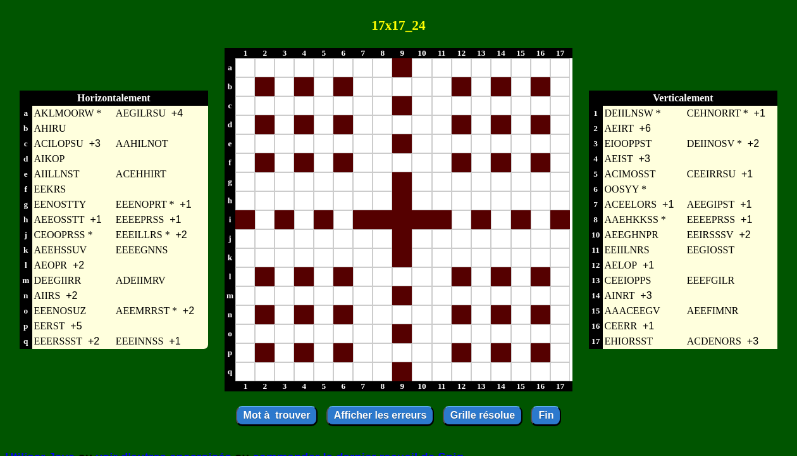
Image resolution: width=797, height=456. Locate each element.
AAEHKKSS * (635, 219)
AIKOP (49, 158)
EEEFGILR (711, 280)
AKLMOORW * (68, 113)
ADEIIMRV (141, 280)
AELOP (621, 265)
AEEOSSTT (59, 219)
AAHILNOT (142, 143)
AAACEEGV (632, 310)
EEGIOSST (711, 249)
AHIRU (50, 128)
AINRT (620, 295)
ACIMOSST (630, 173)
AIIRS (47, 295)
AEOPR (50, 265)
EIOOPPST (628, 143)
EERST (49, 325)
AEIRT (619, 128)
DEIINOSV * (714, 143)
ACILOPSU (58, 143)
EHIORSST (629, 341)
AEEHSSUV (60, 249)
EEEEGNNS (142, 249)
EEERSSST (58, 341)
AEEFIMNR (713, 310)
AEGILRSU (141, 113)
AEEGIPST (711, 204)
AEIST (619, 158)
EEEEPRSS (140, 219)
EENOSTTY (60, 204)
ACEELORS (631, 204)
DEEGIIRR (58, 280)
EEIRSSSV (710, 234)
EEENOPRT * (145, 204)
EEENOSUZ (60, 310)
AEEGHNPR (631, 234)
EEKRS (50, 189)
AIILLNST (57, 173)
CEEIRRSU (711, 173)
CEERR (621, 325)
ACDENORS (714, 341)
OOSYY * (626, 189)
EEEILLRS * (143, 234)
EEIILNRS (627, 249)
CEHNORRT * (717, 113)
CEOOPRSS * (63, 234)
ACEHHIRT (141, 173)
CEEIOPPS (628, 280)
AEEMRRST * (146, 310)
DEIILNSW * (633, 113)
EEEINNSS (140, 341)
